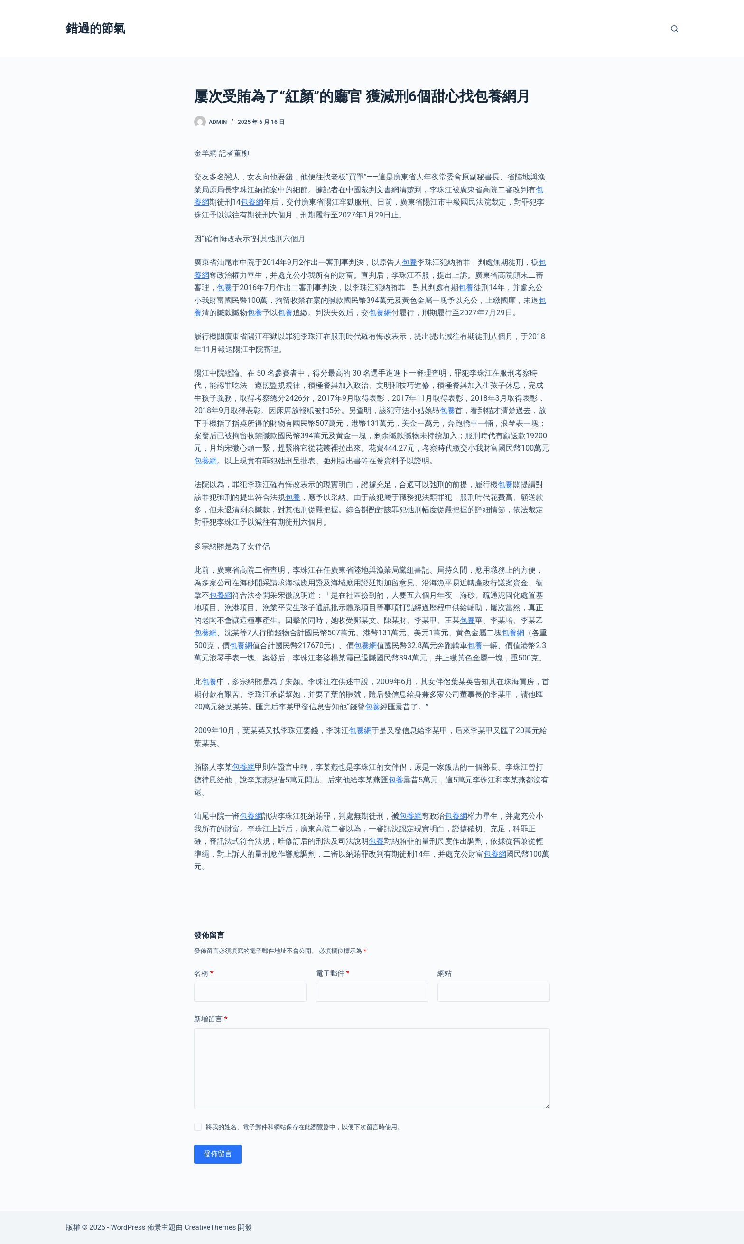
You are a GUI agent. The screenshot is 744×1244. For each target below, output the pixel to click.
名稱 (204, 974)
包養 (409, 262)
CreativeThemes (210, 1227)
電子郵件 (333, 974)
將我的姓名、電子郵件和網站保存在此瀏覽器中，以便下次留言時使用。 (304, 1127)
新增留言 (211, 1019)
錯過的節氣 (95, 28)
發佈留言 (218, 1154)
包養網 (252, 202)
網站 (444, 973)
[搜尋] (674, 28)
